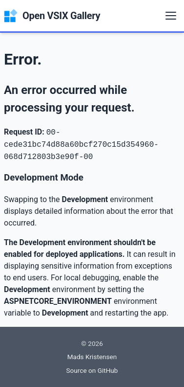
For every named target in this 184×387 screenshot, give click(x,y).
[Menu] (171, 15)
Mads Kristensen (92, 357)
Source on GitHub (92, 370)
